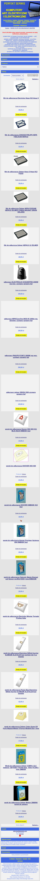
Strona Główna (7, 20)
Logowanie (16, 25)
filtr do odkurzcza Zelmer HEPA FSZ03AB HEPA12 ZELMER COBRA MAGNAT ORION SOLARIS (21, 210)
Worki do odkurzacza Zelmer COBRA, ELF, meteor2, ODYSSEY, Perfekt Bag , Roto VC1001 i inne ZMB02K (21, 767)
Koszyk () (33, 20)
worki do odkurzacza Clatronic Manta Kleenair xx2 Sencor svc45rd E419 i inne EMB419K (21, 578)
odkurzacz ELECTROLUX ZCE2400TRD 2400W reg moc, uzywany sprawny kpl (21, 283)
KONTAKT (24, 23)
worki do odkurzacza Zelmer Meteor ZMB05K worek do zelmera (21, 803)
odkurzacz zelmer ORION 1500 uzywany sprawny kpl (21, 393)
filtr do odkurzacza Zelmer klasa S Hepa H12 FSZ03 (21, 172)
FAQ (29, 858)
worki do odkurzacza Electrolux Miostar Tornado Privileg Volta (21, 617)
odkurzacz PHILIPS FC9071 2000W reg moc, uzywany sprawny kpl (21, 356)
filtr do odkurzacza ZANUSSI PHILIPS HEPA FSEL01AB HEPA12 (21, 136)
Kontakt (25, 858)
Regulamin (19, 858)
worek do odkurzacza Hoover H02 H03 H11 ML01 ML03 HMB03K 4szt (21, 430)
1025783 (21, 834)
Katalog (15, 20)
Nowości (26, 20)
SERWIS (18, 21)
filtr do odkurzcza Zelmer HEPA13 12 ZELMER (21, 245)
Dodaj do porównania (20, 106)
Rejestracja (23, 25)
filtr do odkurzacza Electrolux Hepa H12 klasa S (21, 98)
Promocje (20, 20)
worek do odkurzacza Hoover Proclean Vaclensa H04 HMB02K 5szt (21, 541)
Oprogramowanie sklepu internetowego (17, 878)
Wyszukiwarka (6, 55)
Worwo (24, 474)
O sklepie (12, 858)
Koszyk (4, 848)
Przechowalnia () (10, 21)
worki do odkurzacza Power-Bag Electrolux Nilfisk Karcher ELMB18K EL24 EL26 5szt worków (21, 691)
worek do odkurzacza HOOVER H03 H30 (21, 466)
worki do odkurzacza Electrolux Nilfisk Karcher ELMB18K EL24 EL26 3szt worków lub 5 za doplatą (21, 655)
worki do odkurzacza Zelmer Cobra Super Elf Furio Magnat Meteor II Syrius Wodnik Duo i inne (21, 727)
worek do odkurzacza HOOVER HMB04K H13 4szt (21, 506)
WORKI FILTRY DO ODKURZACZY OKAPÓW (22, 28)
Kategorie (4, 59)
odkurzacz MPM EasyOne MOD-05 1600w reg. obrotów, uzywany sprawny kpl (21, 319)
